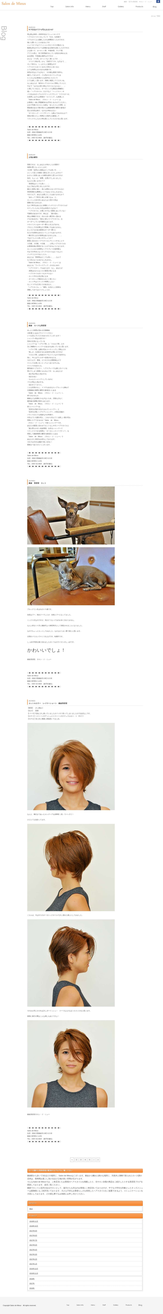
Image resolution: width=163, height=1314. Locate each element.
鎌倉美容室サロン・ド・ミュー (38, 1114)
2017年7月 (33, 1240)
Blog (158, 16)
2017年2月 (33, 1259)
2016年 (32, 1288)
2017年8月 (33, 1235)
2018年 (32, 1279)
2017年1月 (33, 1264)
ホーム (153, 16)
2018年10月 (33, 1226)
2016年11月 (33, 1273)
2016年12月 (33, 1269)
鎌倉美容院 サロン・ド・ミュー (39, 659)
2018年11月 (33, 1221)
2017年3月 (33, 1254)
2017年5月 (33, 1245)
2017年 (32, 1283)
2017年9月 (33, 1231)
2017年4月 (33, 1250)
